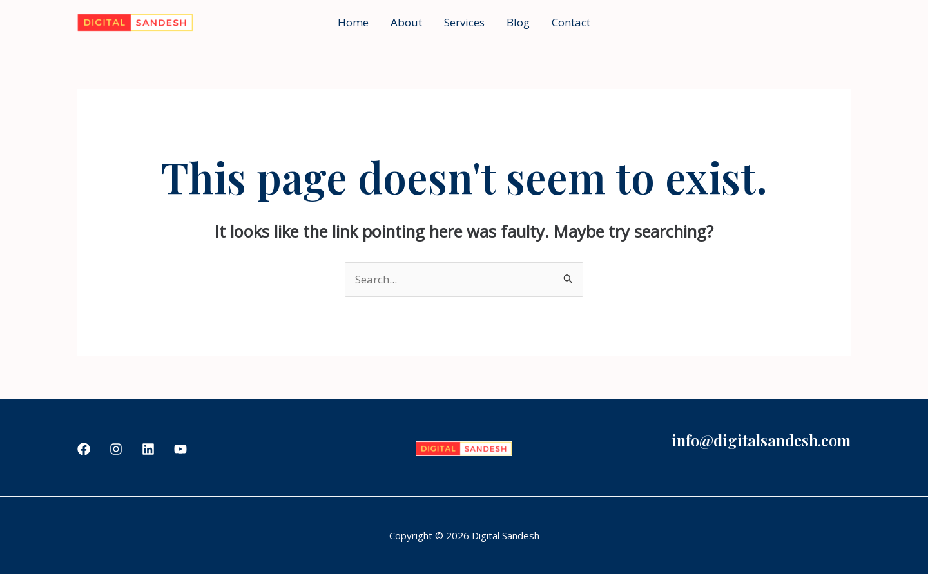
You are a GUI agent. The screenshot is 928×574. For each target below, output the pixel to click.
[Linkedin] (148, 449)
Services (464, 22)
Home (353, 22)
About (406, 22)
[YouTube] (180, 449)
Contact (571, 22)
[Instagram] (116, 449)
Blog (518, 22)
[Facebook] (83, 449)
